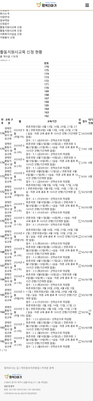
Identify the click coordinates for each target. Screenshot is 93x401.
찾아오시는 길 (11, 368)
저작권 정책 (47, 368)
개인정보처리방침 (30, 368)
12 (5, 350)
